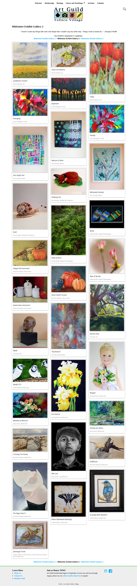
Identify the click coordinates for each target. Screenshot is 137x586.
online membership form (72, 576)
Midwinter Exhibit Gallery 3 (92, 38)
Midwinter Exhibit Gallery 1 (45, 38)
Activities (91, 3)
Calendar (100, 3)
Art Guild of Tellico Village (71, 584)
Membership (49, 3)
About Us (17, 573)
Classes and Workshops (74, 3)
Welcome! (38, 3)
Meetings (60, 3)
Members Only (19, 578)
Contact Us (18, 576)
